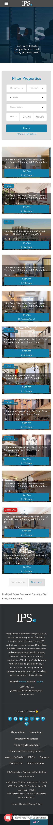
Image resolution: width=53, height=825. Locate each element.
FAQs (31, 757)
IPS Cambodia (13, 772)
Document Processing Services (26, 751)
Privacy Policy (34, 804)
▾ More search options (26, 134)
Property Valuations (26, 739)
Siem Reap (41, 645)
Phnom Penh (26, 645)
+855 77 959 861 (19, 690)
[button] (6, 3)
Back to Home (35, 763)
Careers (44, 757)
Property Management (26, 745)
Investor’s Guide (14, 757)
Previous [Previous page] (18, 582)
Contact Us (15, 763)
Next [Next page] (36, 582)
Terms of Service (19, 804)
